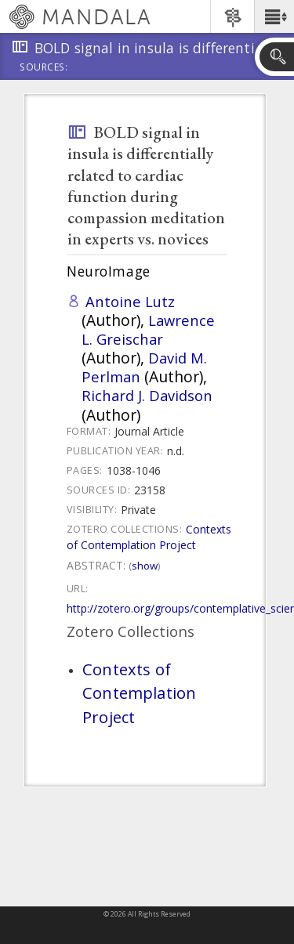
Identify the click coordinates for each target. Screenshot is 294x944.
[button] (274, 16)
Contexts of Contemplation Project (149, 537)
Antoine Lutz (130, 301)
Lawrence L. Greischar (148, 329)
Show (145, 566)
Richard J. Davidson (147, 395)
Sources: (44, 68)
